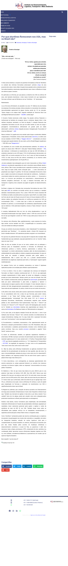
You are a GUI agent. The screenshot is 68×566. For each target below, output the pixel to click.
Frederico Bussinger (32, 42)
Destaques (24, 42)
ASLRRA (23, 114)
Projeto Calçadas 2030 (7, 28)
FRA (45, 149)
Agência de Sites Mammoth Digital (38, 515)
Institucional (6, 15)
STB (4, 341)
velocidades (16, 307)
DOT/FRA (5, 343)
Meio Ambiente (5, 23)
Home (2, 12)
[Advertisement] (23, 483)
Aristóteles (10, 309)
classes (42, 298)
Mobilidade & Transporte (8, 20)
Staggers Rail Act (26, 139)
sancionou (35, 136)
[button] (6, 466)
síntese (17, 129)
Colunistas (18, 42)
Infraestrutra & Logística (8, 17)
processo (26, 329)
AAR (15, 131)
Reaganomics (15, 143)
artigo (39, 85)
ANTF (8, 190)
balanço (42, 146)
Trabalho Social (5, 25)
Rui (15, 309)
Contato (3, 31)
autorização (34, 279)
